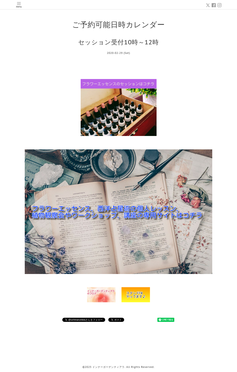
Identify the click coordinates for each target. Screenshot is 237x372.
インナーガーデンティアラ (108, 366)
